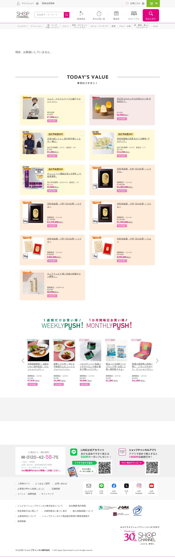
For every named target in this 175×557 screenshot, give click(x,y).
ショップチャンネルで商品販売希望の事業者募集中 (65, 516)
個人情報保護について (83, 511)
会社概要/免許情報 (77, 506)
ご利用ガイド (24, 484)
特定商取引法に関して (28, 511)
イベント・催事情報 (27, 494)
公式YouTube (151, 492)
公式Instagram (138, 492)
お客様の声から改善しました (31, 489)
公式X (126, 492)
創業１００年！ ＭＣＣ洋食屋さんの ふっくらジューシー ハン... (64, 366)
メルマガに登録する (88, 492)
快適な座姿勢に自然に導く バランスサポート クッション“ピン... (142, 366)
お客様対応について (27, 516)
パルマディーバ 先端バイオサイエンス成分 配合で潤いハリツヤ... (90, 366)
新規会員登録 (48, 3)
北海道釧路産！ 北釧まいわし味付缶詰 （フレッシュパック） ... (38, 366)
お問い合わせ (61, 484)
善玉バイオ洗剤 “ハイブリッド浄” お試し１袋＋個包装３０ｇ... (116, 366)
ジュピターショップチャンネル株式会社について (40, 506)
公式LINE (101, 492)
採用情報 (22, 521)
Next (156, 360)
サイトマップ (47, 494)
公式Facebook (113, 492)
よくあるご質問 (42, 484)
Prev (24, 360)
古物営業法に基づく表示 (55, 511)
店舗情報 (56, 489)
